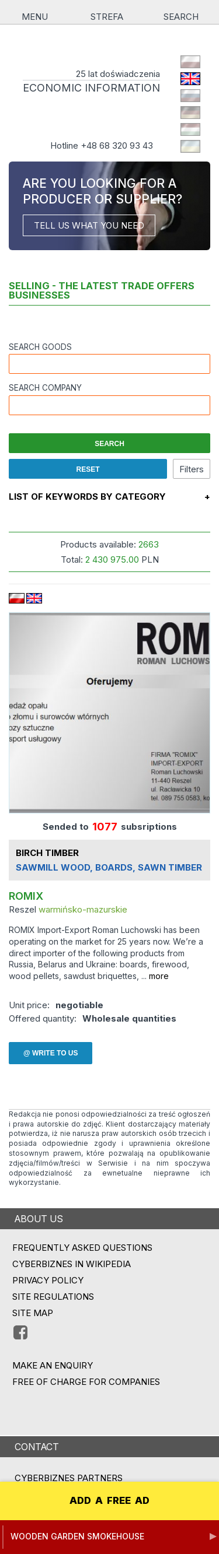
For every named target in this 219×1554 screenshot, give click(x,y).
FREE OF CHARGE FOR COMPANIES (86, 1381)
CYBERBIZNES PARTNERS (69, 1477)
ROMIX (26, 896)
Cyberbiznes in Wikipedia (71, 1263)
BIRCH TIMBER (47, 853)
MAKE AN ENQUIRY (52, 1365)
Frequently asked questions (82, 1247)
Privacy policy (48, 1280)
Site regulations (53, 1296)
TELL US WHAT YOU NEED (89, 225)
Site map (32, 1312)
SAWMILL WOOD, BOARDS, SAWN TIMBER (109, 868)
